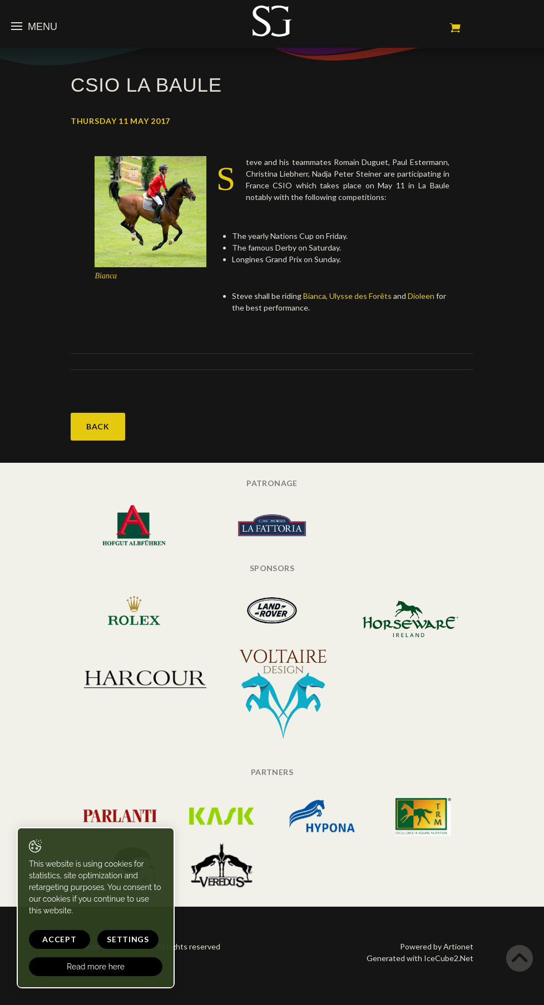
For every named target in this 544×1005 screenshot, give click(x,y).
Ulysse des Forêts (360, 296)
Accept (59, 939)
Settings (128, 939)
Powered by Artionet (436, 946)
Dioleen (422, 296)
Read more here (96, 966)
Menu (34, 26)
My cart (455, 27)
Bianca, (315, 296)
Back (98, 426)
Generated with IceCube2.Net (420, 958)
